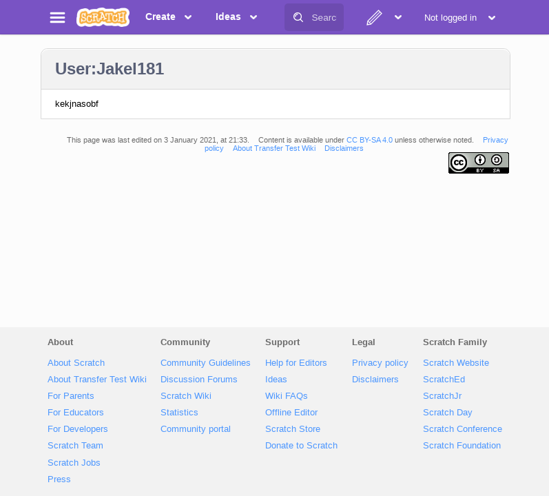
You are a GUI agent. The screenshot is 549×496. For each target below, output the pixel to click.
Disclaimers (344, 148)
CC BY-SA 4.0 (369, 140)
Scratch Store (292, 429)
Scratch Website (456, 363)
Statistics (179, 412)
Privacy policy (380, 363)
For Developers (78, 429)
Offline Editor (291, 412)
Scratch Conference (462, 429)
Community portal (195, 429)
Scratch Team (75, 445)
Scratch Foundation (462, 445)
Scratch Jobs (74, 462)
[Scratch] (103, 17)
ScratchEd (444, 379)
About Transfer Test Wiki (274, 148)
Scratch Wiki (185, 396)
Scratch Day (448, 412)
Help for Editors (296, 363)
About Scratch (76, 363)
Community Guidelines (205, 363)
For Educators (76, 412)
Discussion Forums (199, 379)
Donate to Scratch (301, 445)
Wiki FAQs (286, 396)
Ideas (276, 379)
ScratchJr (442, 396)
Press (59, 479)
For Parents (71, 396)
